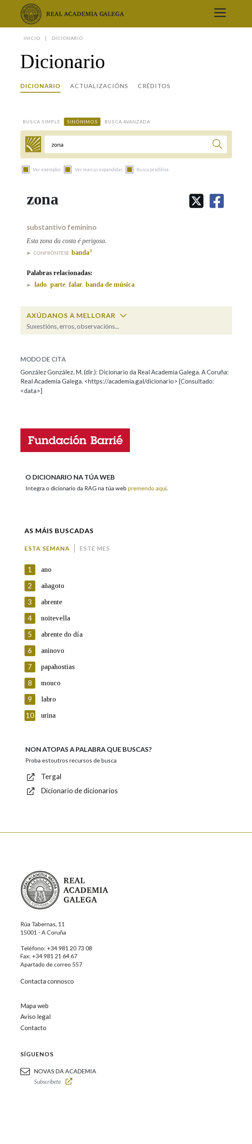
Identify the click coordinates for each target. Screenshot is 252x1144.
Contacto (33, 1027)
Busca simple (41, 121)
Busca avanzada (127, 121)
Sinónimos (82, 121)
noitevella (55, 618)
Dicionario (40, 85)
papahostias (58, 667)
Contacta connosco (47, 981)
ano (46, 569)
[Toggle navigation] (220, 13)
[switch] (123, 315)
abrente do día (62, 634)
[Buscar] (217, 145)
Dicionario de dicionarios (79, 790)
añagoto (52, 586)
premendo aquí (147, 488)
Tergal (51, 776)
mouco (51, 683)
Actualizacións (99, 85)
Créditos (154, 85)
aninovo (52, 650)
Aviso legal (35, 1016)
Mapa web (34, 1005)
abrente (51, 602)
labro (48, 699)
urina (48, 715)
